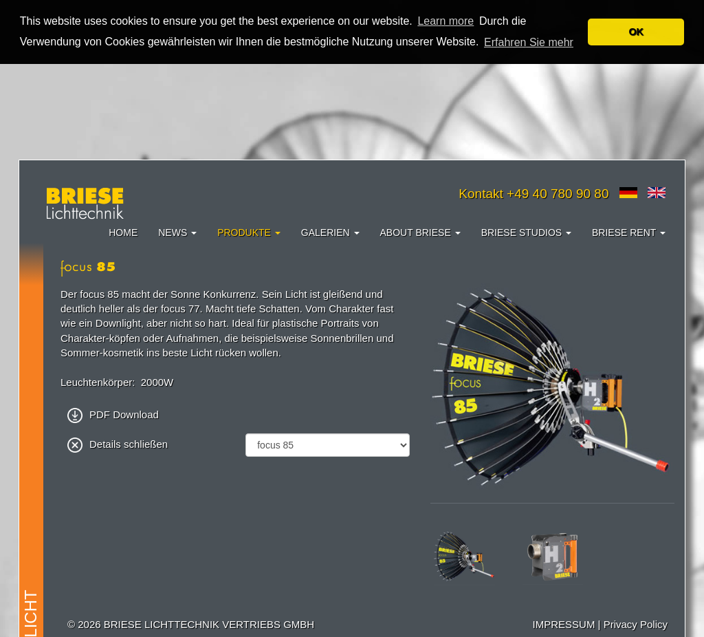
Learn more (445, 21)
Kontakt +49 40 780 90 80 (533, 193)
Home (123, 231)
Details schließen (117, 443)
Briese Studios (526, 231)
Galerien (330, 231)
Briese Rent (629, 231)
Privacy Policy (636, 624)
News (177, 231)
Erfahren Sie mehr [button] (528, 42)
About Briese (420, 231)
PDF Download (113, 414)
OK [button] (636, 31)
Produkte (248, 231)
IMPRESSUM (564, 624)
